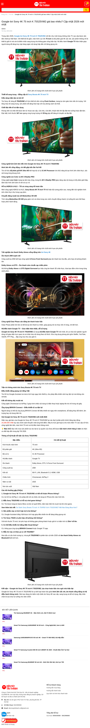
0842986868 (17, 705)
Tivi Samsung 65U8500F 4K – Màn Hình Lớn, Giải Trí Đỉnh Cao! (35, 613)
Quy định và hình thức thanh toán (57, 693)
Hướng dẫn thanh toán (54, 690)
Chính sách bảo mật (8, 715)
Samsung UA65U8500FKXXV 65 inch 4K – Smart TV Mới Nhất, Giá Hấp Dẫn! (39, 637)
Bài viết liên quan (10, 610)
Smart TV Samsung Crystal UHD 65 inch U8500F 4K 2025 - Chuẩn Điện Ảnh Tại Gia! (41, 650)
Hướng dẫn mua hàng (53, 687)
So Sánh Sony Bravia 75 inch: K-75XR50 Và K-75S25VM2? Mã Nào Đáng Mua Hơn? (46, 507)
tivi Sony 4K (46, 252)
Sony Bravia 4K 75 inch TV (38, 94)
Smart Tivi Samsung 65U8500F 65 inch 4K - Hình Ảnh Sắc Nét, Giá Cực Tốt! (39, 662)
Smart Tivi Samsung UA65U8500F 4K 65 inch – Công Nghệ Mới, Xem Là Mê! (39, 625)
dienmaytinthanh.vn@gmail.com (19, 708)
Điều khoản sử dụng (8, 724)
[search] (86, 9)
